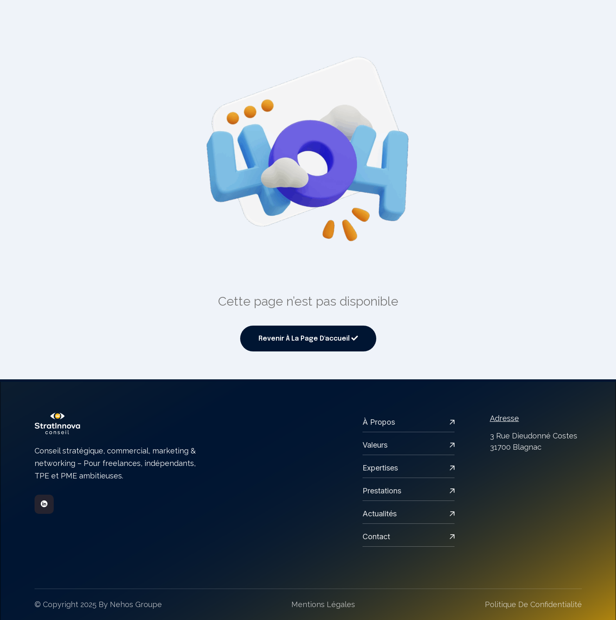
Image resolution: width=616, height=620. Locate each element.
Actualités (409, 513)
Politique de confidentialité (533, 604)
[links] (117, 423)
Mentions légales (323, 604)
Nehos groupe (136, 604)
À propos (409, 422)
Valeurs (409, 445)
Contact (409, 536)
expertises (409, 467)
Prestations (409, 490)
